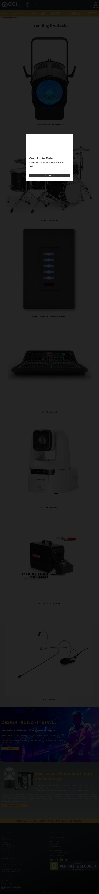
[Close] (72, 134)
